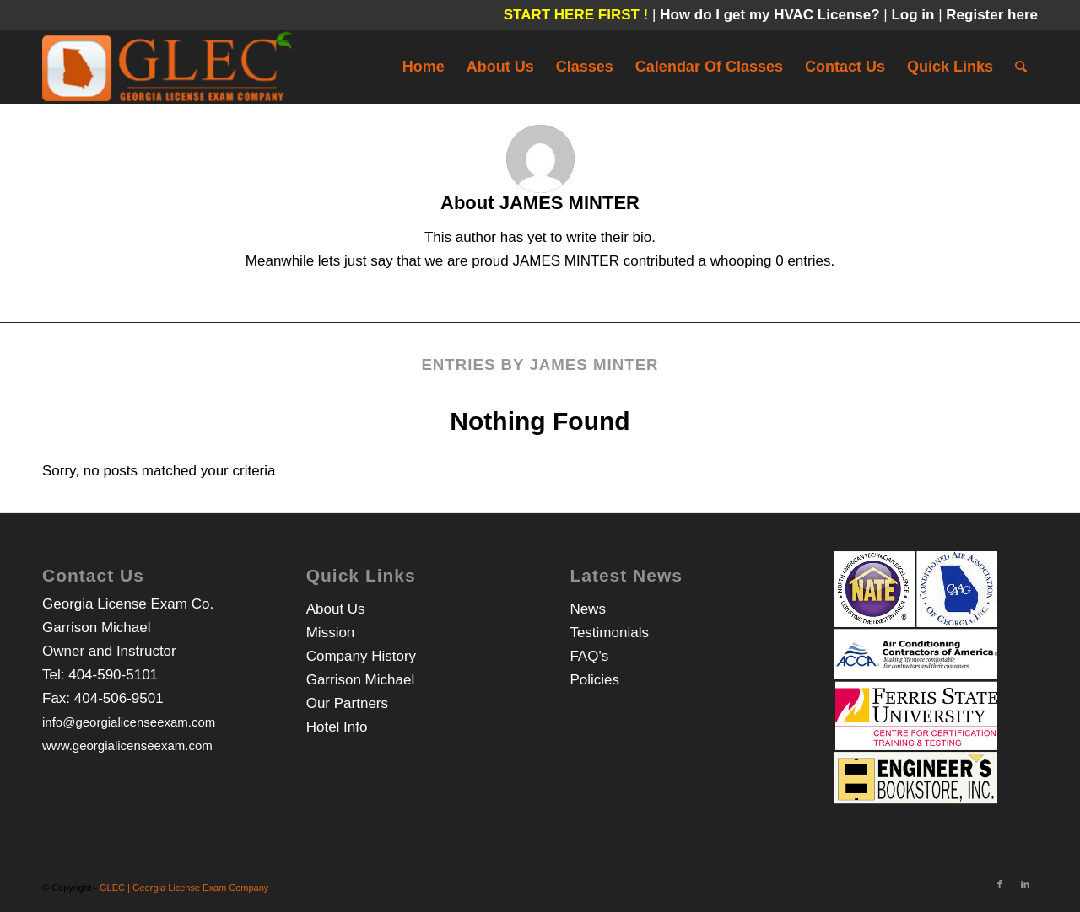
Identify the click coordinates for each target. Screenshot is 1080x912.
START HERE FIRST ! (576, 15)
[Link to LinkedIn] (1025, 884)
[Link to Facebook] (999, 884)
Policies (594, 680)
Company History (361, 656)
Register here (992, 15)
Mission (330, 633)
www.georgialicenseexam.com (127, 745)
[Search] (1021, 67)
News (588, 609)
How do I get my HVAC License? (771, 15)
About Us (335, 609)
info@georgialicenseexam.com (128, 722)
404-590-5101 (113, 675)
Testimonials (609, 633)
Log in (914, 15)
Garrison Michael (360, 680)
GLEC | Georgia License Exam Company (184, 887)
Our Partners (347, 703)
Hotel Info (337, 727)
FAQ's (589, 656)
